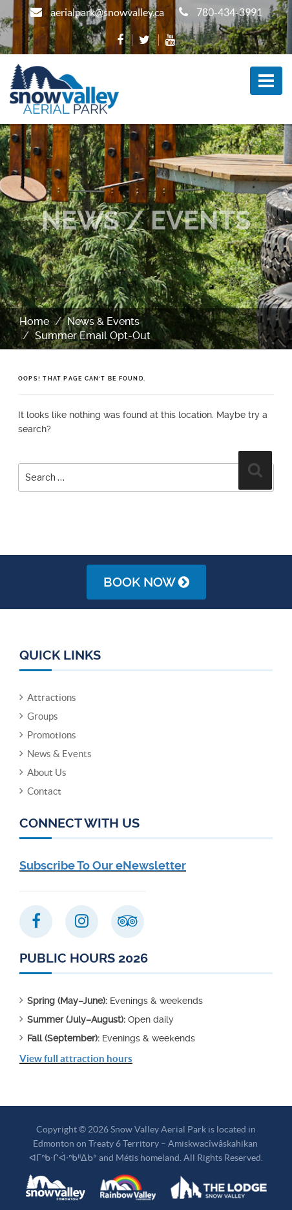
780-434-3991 (229, 12)
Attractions (51, 697)
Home (34, 321)
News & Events (103, 321)
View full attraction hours (75, 1058)
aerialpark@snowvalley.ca (107, 12)
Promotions (51, 734)
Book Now (146, 582)
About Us (47, 772)
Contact (44, 791)
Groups (42, 716)
